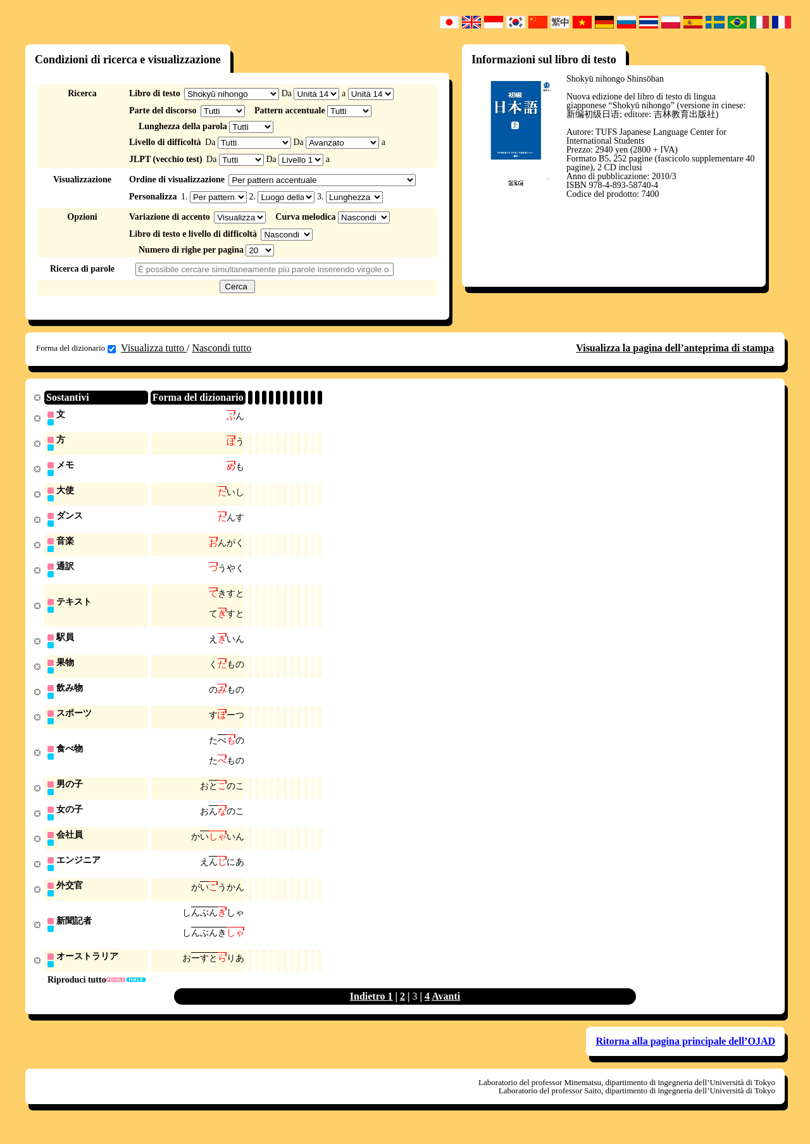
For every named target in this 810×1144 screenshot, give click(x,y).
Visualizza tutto (154, 348)
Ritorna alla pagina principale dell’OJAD (685, 1055)
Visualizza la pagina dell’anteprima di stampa (675, 348)
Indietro (369, 1010)
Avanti (446, 1010)
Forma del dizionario (76, 348)
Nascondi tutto (221, 348)
